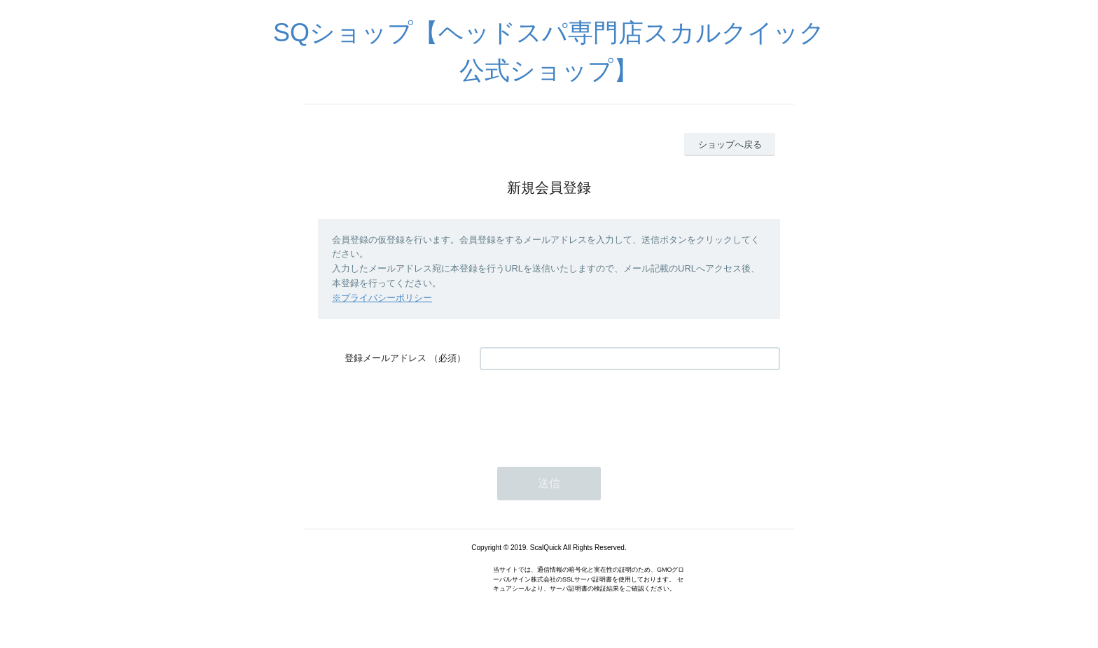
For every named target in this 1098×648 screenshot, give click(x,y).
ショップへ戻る (730, 144)
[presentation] (586, 411)
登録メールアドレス (385, 358)
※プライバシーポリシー (382, 298)
